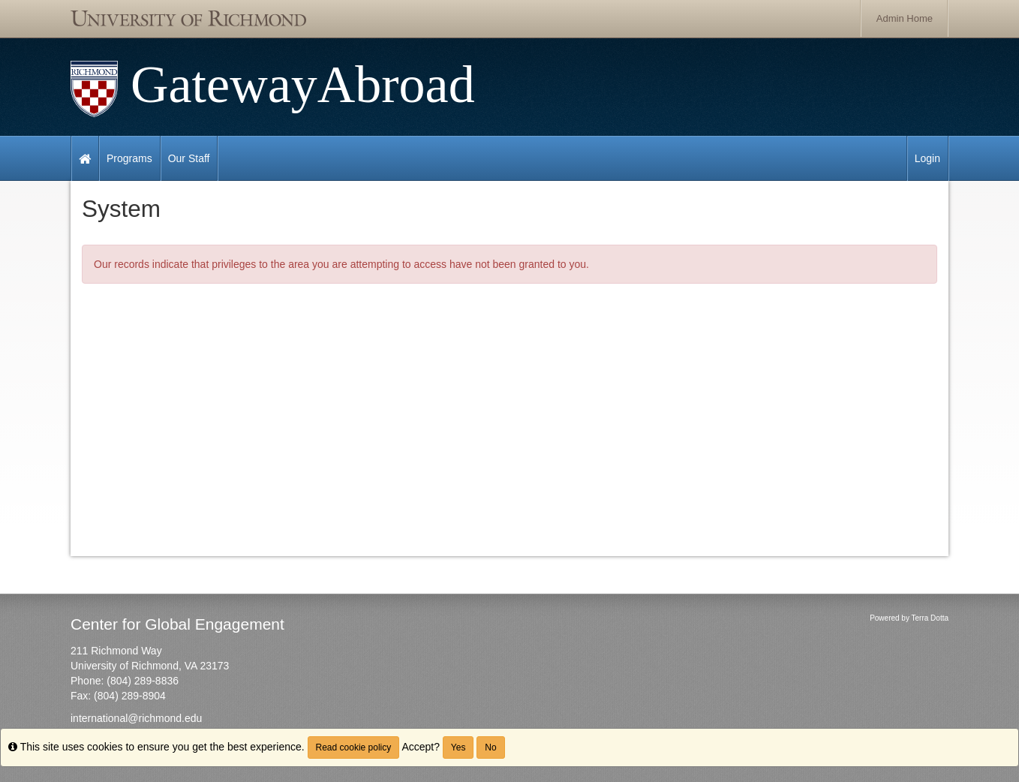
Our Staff (189, 158)
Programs (129, 158)
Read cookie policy (354, 747)
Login (927, 158)
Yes (458, 747)
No (490, 747)
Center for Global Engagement (177, 624)
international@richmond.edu (136, 718)
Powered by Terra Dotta (909, 618)
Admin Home (904, 18)
